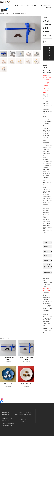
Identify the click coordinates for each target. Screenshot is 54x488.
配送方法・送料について (7, 420)
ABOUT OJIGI (25, 5)
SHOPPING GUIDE (46, 5)
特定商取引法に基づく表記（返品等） (47, 330)
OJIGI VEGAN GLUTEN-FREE (26, 412)
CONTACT (48, 7)
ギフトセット (9, 13)
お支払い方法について (7, 418)
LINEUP (16, 5)
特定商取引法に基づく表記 (8, 423)
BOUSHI (21, 410)
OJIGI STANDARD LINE (24, 417)
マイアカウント (40, 412)
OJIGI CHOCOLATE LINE (25, 414)
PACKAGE (35, 5)
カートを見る (39, 410)
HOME (9, 5)
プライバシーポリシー (7, 425)
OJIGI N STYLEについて (7, 412)
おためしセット (22, 419)
